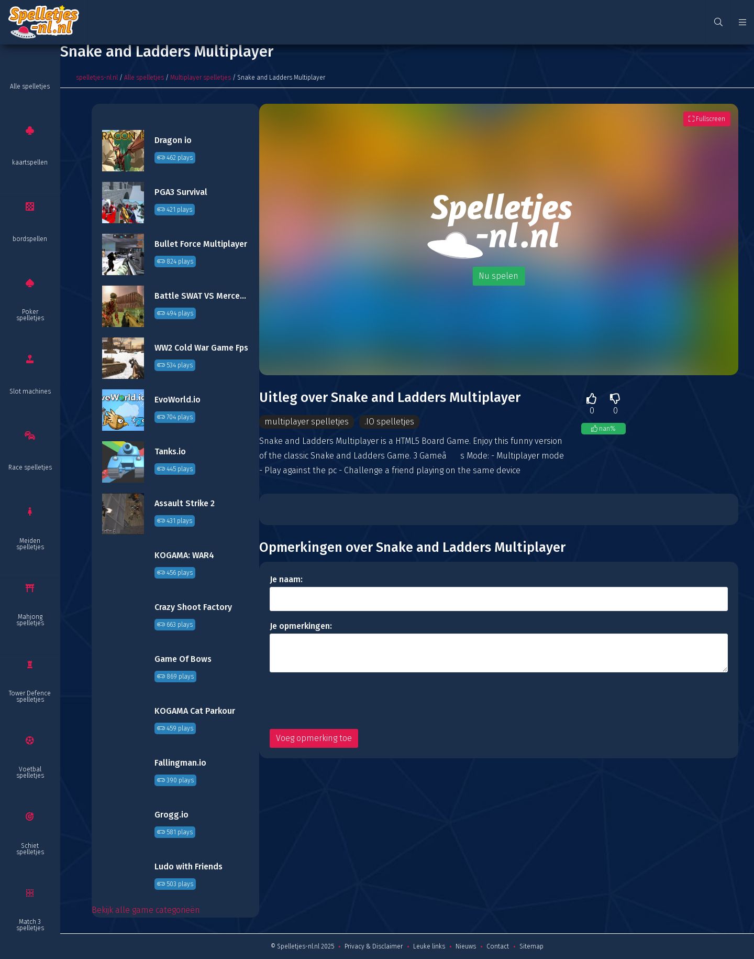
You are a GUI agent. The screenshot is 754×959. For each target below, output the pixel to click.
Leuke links (429, 946)
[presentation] (349, 700)
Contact (497, 946)
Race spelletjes (30, 467)
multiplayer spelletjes (306, 422)
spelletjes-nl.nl (97, 77)
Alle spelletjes (30, 86)
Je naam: (286, 579)
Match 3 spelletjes (30, 925)
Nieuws (466, 946)
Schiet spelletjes (30, 849)
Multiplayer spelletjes (200, 77)
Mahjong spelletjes (30, 620)
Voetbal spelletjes (30, 772)
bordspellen (30, 239)
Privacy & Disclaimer (374, 946)
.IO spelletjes (389, 422)
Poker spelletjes (30, 315)
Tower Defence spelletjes (30, 696)
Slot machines (30, 391)
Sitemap (531, 946)
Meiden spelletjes (30, 544)
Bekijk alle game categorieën (146, 910)
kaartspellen (30, 162)
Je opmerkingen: (301, 626)
